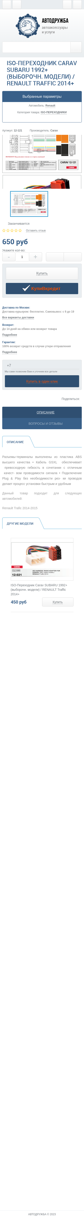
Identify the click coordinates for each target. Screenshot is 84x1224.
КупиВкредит (41, 289)
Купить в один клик (42, 381)
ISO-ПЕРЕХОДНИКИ (54, 112)
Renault (50, 105)
